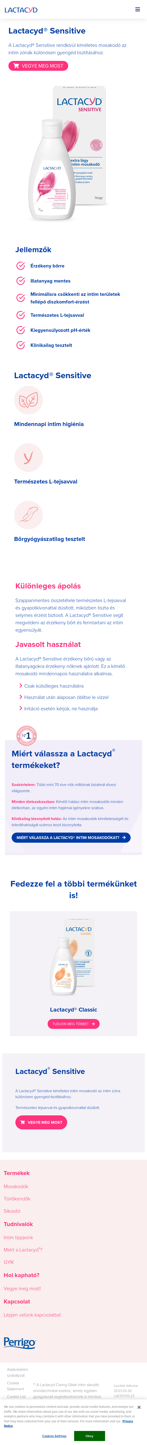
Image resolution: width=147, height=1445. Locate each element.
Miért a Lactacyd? (23, 1249)
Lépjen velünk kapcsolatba (32, 1314)
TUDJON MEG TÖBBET (71, 1023)
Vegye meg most (22, 1288)
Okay (89, 1438)
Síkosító (12, 1210)
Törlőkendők (17, 1198)
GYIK (9, 1261)
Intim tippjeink (18, 1237)
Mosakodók (16, 1186)
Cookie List (16, 1396)
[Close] (139, 1409)
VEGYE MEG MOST (42, 65)
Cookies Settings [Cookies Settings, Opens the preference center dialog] (54, 1438)
